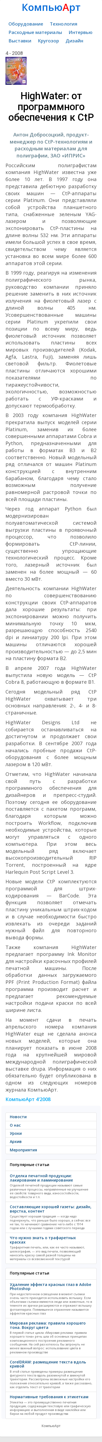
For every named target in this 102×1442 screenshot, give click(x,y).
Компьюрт (51, 7)
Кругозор (48, 41)
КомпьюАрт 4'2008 (28, 1099)
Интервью (80, 32)
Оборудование (25, 24)
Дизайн (74, 41)
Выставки (19, 41)
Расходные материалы (35, 32)
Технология (63, 24)
